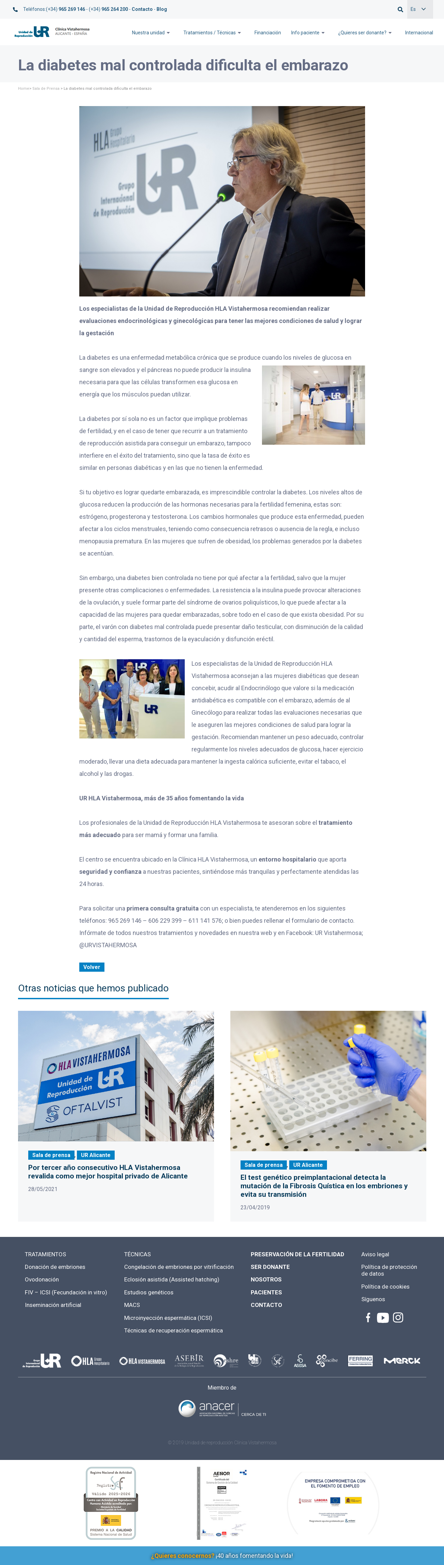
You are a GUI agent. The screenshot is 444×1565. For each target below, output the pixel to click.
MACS (132, 1305)
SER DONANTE (270, 1266)
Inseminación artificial (53, 1305)
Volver (91, 967)
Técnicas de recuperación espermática (173, 1330)
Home (23, 88)
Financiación (267, 32)
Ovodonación (42, 1279)
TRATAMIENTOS (45, 1254)
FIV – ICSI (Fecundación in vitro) (66, 1292)
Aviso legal (375, 1254)
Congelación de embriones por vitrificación (179, 1266)
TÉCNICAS (137, 1254)
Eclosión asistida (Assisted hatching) (171, 1279)
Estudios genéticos (149, 1292)
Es (413, 9)
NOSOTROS (266, 1279)
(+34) (65, 9)
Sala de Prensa (46, 88)
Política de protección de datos (389, 1270)
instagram (397, 1317)
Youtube (383, 1317)
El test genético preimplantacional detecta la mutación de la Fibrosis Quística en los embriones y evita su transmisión (324, 1185)
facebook (368, 1317)
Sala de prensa (51, 1155)
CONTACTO (266, 1305)
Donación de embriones (55, 1266)
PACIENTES (266, 1292)
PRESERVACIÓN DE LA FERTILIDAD (297, 1254)
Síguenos (373, 1299)
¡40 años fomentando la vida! (222, 1555)
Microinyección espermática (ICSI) (168, 1317)
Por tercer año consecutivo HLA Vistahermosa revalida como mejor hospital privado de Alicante (108, 1171)
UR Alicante (96, 1155)
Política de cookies (385, 1286)
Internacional (419, 32)
